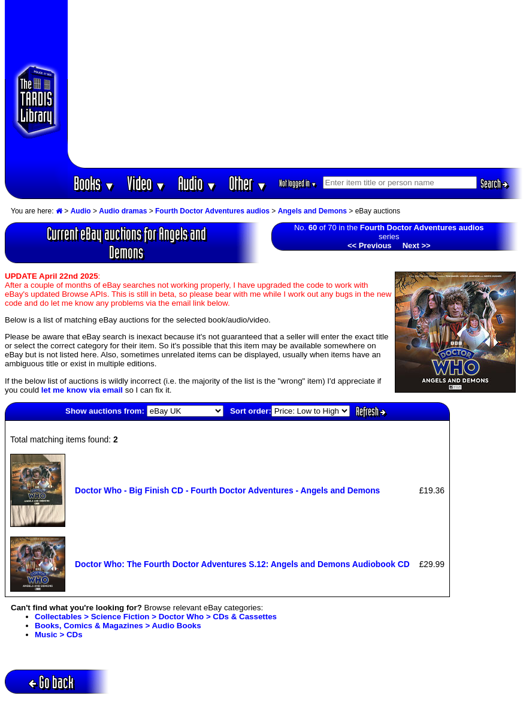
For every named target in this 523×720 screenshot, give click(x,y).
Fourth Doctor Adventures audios (212, 211)
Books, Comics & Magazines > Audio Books (118, 625)
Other (248, 183)
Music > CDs (59, 634)
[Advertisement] (295, 84)
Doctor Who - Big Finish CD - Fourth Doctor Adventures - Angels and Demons (227, 490)
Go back (51, 682)
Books (94, 183)
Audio (197, 183)
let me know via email (82, 389)
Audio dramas (123, 211)
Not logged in (298, 183)
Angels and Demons (312, 211)
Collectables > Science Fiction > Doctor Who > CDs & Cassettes (156, 616)
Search (494, 183)
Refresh (371, 411)
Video (146, 183)
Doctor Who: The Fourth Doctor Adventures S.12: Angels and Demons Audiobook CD (242, 564)
